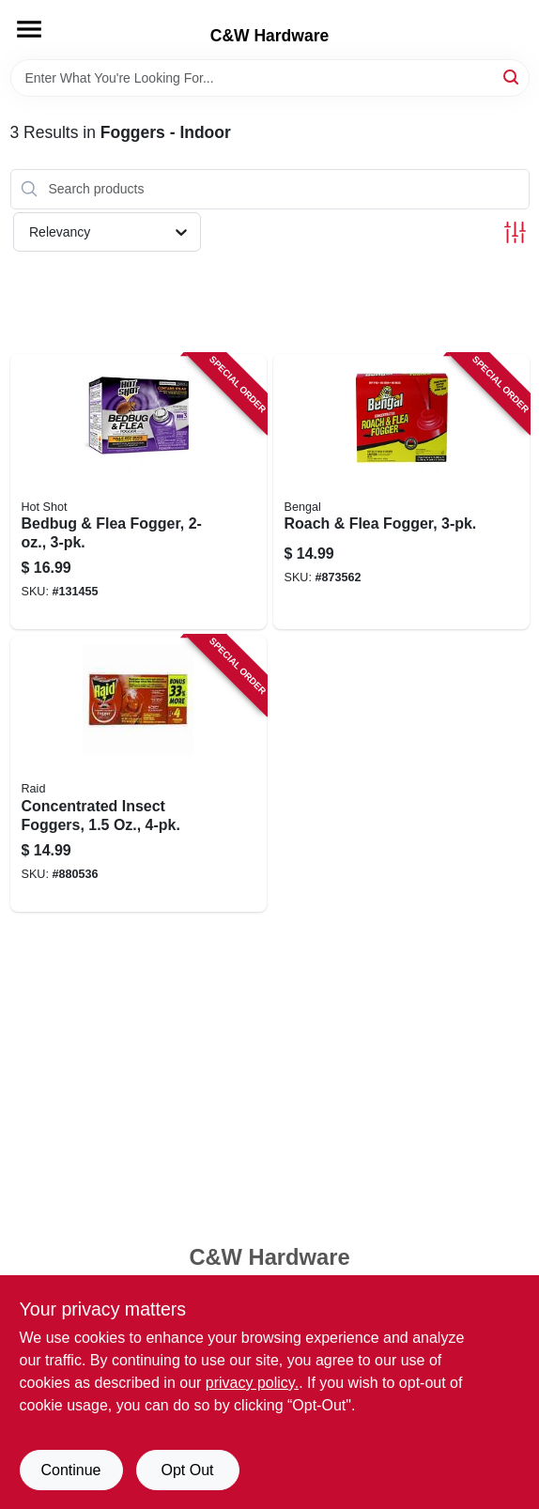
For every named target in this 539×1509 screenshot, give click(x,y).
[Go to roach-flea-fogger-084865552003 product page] (401, 492)
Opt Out (187, 1470)
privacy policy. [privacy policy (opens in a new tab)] (252, 1383)
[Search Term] (270, 78)
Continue (70, 1470)
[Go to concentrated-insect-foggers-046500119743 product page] (138, 774)
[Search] (512, 76)
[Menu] (29, 29)
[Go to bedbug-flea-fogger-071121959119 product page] (138, 492)
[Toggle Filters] (515, 232)
